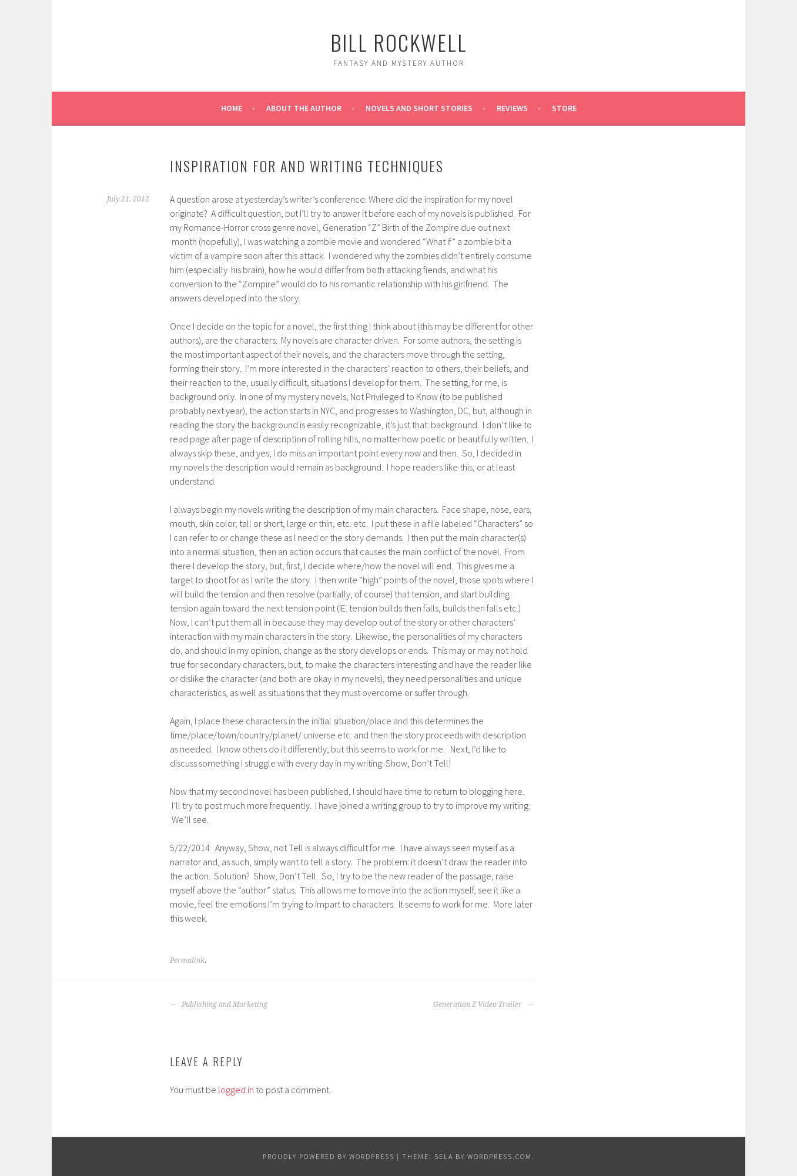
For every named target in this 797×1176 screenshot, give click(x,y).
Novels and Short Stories (419, 108)
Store (564, 108)
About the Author (303, 108)
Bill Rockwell (398, 42)
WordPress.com (499, 1156)
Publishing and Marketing (218, 1004)
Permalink (187, 960)
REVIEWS (512, 108)
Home (231, 108)
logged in (236, 1090)
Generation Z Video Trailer (483, 1004)
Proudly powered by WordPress (328, 1156)
